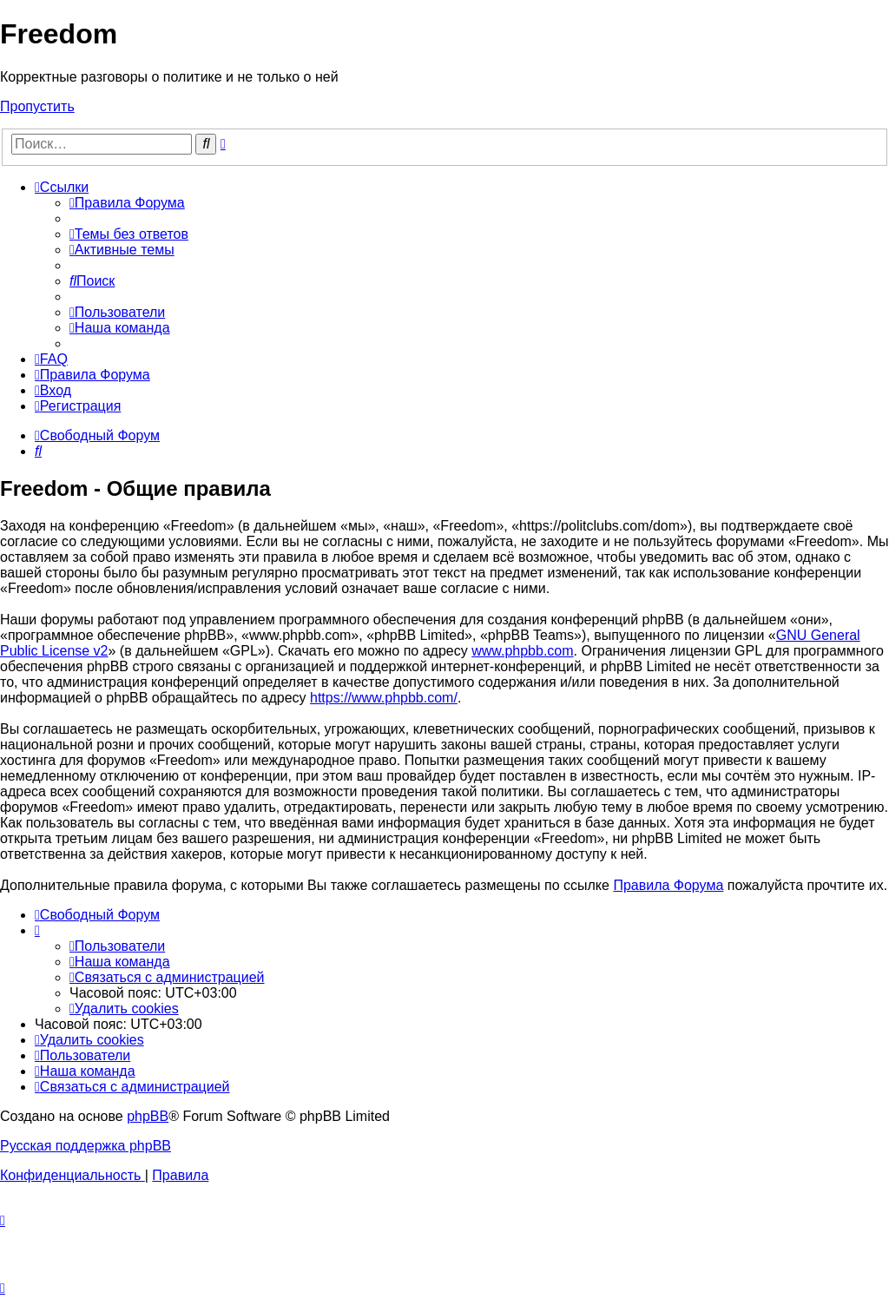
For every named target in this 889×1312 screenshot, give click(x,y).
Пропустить (37, 106)
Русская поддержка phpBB (85, 1145)
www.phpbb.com (522, 650)
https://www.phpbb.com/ (384, 697)
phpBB (147, 1116)
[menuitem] (127, 202)
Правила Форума (668, 885)
